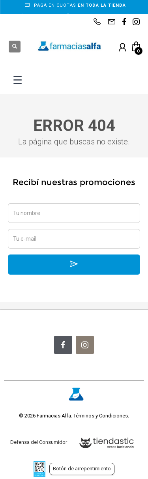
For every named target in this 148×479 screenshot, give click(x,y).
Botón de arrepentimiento (82, 469)
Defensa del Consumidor (38, 442)
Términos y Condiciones (100, 416)
